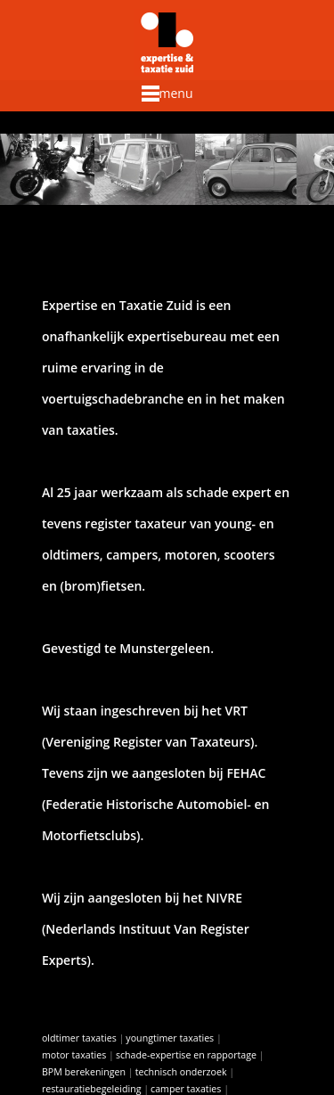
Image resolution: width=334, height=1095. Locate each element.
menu (167, 93)
